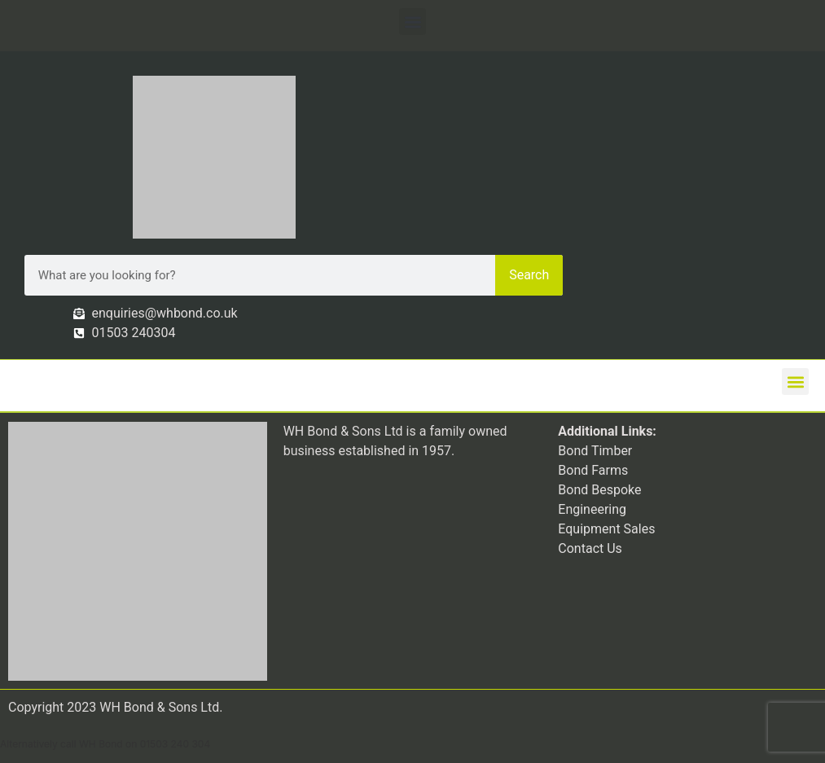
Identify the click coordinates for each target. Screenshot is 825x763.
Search (529, 275)
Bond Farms (593, 470)
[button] (412, 21)
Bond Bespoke (599, 490)
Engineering (592, 509)
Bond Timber (595, 450)
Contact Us (590, 548)
